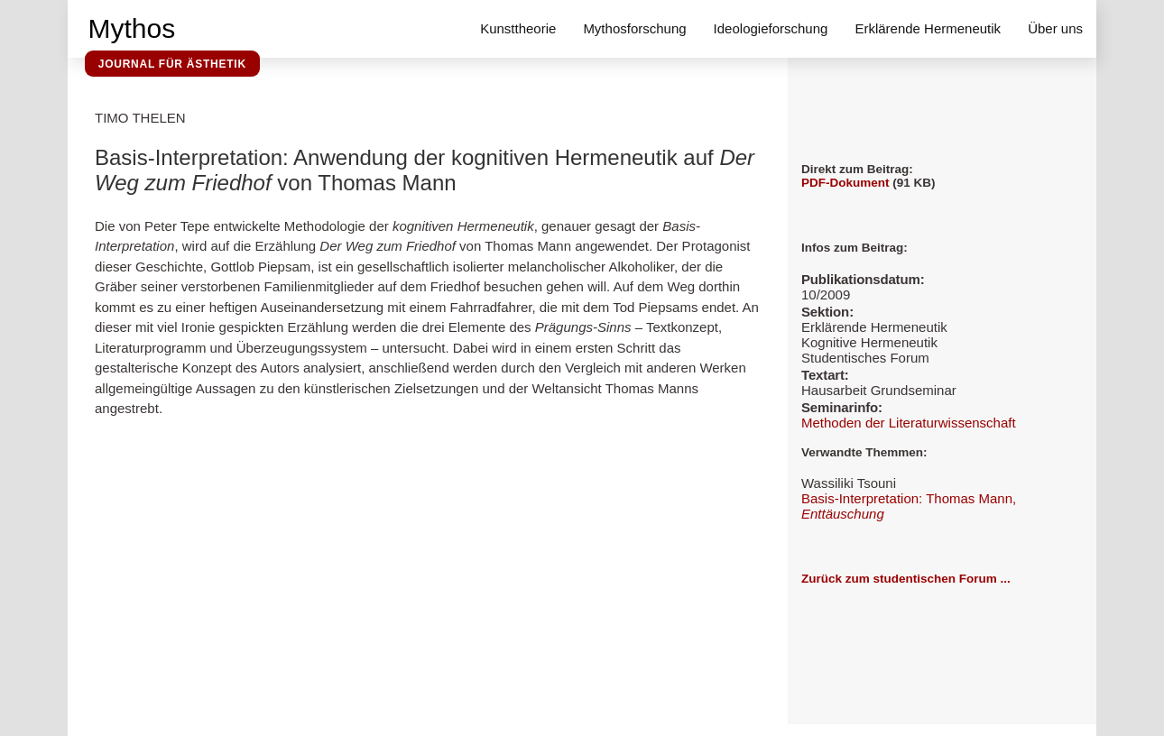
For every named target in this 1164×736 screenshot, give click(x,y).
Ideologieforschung (771, 28)
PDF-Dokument (845, 182)
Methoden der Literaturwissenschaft (908, 422)
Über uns (1055, 28)
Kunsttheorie (518, 28)
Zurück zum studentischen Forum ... (906, 578)
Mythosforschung (634, 28)
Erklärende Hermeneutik (928, 28)
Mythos (132, 28)
